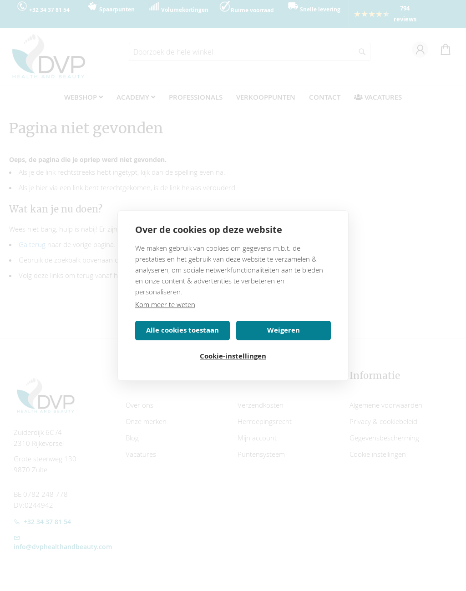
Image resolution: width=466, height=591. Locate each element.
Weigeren (283, 330)
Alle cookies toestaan (182, 330)
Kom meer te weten (165, 304)
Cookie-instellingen (233, 356)
